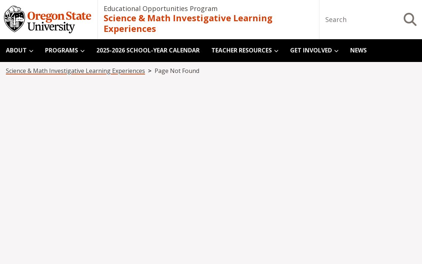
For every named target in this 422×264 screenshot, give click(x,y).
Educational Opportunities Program (161, 8)
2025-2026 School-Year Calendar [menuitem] (148, 50)
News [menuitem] (358, 50)
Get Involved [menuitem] (311, 50)
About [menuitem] (16, 50)
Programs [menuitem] (61, 50)
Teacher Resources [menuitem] (241, 50)
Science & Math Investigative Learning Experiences (188, 24)
